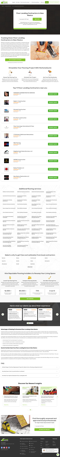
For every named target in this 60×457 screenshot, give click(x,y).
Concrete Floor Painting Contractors (7, 200)
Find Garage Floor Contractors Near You (23, 242)
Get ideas (18, 2)
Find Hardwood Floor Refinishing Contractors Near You (9, 242)
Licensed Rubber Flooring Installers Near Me (51, 229)
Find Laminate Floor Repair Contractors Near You (8, 238)
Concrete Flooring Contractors (9, 204)
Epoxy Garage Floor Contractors (9, 208)
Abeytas (3, 257)
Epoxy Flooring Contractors (51, 204)
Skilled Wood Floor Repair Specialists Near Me (36, 217)
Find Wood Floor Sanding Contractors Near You (22, 217)
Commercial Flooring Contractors (9, 195)
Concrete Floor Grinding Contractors (36, 196)
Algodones (32, 263)
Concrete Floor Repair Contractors (36, 200)
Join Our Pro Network (54, 2)
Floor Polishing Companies (22, 212)
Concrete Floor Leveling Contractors (50, 196)
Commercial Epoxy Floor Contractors (51, 192)
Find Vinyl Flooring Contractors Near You (23, 221)
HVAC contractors (33, 441)
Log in (47, 2)
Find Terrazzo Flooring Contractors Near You (36, 221)
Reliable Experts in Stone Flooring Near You (22, 225)
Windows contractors (23, 444)
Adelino (46, 257)
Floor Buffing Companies (22, 208)
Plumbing (31, 449)
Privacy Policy (47, 442)
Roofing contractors (24, 441)
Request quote (53, 94)
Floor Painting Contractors (8, 212)
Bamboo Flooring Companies (8, 191)
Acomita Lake (33, 257)
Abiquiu (17, 257)
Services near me (54, 445)
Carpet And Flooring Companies (38, 191)
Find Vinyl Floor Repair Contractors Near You (50, 221)
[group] (11, 396)
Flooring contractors (8, 6)
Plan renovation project (25, 2)
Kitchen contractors (23, 454)
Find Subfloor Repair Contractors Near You (38, 225)
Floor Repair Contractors (36, 212)
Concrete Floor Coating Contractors (21, 196)
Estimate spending (36, 2)
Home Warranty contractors (32, 452)
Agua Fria (4, 260)
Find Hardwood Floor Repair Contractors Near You (51, 238)
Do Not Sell (47, 447)
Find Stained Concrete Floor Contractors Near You (22, 246)
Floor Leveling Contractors (51, 208)
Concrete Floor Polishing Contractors (22, 200)
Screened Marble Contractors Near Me (8, 229)
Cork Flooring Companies (22, 204)
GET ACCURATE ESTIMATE (15, 59)
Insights (13, 2)
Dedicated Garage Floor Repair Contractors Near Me (38, 242)
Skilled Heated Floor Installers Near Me (37, 233)
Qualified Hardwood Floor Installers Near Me (36, 238)
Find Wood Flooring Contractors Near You (9, 221)
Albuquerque (4, 263)
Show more (30, 266)
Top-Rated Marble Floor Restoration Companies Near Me (52, 225)
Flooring (31, 443)
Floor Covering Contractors (37, 208)
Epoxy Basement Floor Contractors (36, 205)
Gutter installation (24, 448)
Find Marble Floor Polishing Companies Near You (37, 229)
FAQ (41, 445)
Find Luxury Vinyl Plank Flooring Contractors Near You (23, 229)
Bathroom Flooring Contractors (23, 191)
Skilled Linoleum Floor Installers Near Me (23, 233)
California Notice (47, 445)
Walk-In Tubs (32, 447)
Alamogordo (47, 260)
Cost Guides (54, 442)
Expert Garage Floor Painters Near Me (51, 242)
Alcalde (17, 263)
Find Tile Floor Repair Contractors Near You (7, 246)
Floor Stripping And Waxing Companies (8, 217)
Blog (41, 443)
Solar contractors (24, 446)
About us (42, 2)
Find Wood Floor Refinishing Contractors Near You (51, 217)
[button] (3, 314)
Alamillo (17, 260)
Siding (31, 445)
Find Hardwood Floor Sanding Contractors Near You (23, 238)
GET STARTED (30, 298)
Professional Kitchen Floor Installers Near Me (51, 233)
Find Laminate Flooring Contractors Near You (7, 233)
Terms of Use (42, 454)
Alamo (31, 260)
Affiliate (41, 441)
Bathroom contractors (23, 451)
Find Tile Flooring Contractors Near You (8, 225)
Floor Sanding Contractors (51, 212)
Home (3, 6)
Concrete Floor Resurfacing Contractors (51, 200)
